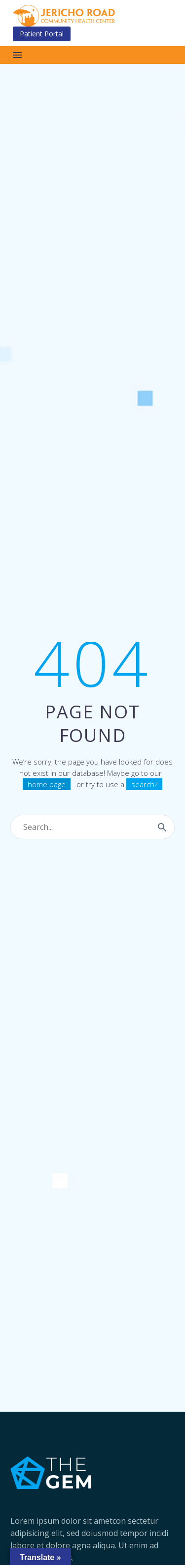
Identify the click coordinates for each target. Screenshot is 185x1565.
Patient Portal (42, 33)
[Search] (92, 827)
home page (47, 784)
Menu (17, 55)
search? (144, 784)
